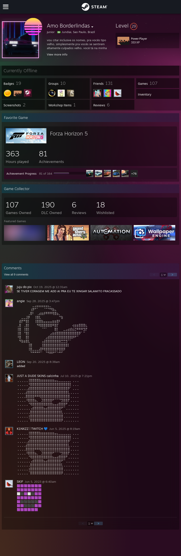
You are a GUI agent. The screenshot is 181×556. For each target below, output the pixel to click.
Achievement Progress (21, 173)
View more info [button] (57, 54)
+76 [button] (134, 173)
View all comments (16, 274)
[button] (147, 25)
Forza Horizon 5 (69, 133)
